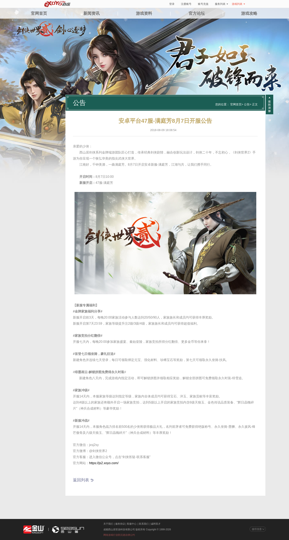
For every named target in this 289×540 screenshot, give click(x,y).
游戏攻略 (249, 13)
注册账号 (186, 3)
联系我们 (144, 523)
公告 (247, 104)
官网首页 (39, 13)
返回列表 (81, 480)
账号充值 (203, 3)
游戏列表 (238, 3)
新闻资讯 (91, 13)
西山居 (67, 529)
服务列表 (221, 3)
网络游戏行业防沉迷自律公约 (119, 535)
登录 (171, 3)
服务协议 (120, 523)
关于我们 (108, 523)
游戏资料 (144, 13)
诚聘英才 (156, 523)
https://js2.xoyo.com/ (104, 463)
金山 (34, 529)
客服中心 (132, 523)
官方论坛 (197, 13)
